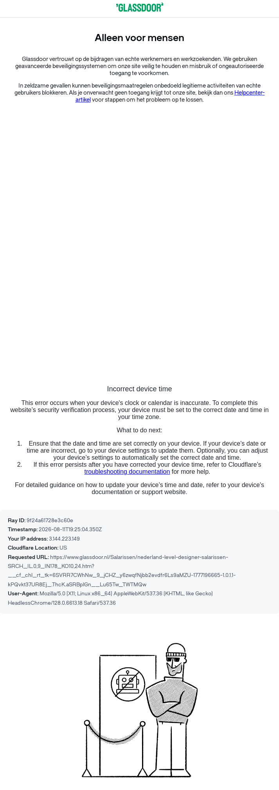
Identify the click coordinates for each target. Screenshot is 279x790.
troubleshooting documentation (127, 471)
